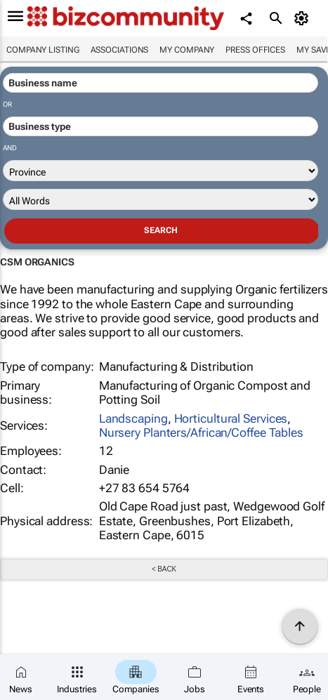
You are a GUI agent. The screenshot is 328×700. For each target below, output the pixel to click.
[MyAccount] (304, 18)
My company (186, 50)
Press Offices (255, 50)
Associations (120, 50)
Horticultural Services (231, 418)
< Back (164, 569)
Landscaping (133, 418)
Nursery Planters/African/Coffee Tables (201, 432)
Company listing (42, 50)
